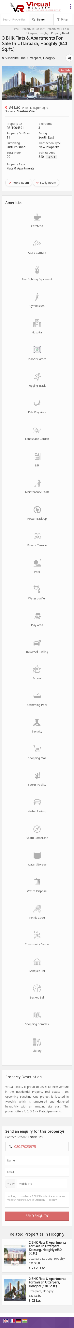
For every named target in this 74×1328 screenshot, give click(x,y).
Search (39, 19)
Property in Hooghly (32, 29)
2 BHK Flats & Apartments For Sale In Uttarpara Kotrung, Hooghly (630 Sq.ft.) (47, 1248)
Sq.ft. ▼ (51, 157)
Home (15, 29)
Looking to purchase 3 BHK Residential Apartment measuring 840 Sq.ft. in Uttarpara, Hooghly (37, 1200)
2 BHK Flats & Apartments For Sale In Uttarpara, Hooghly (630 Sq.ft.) (47, 1282)
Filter (63, 19)
